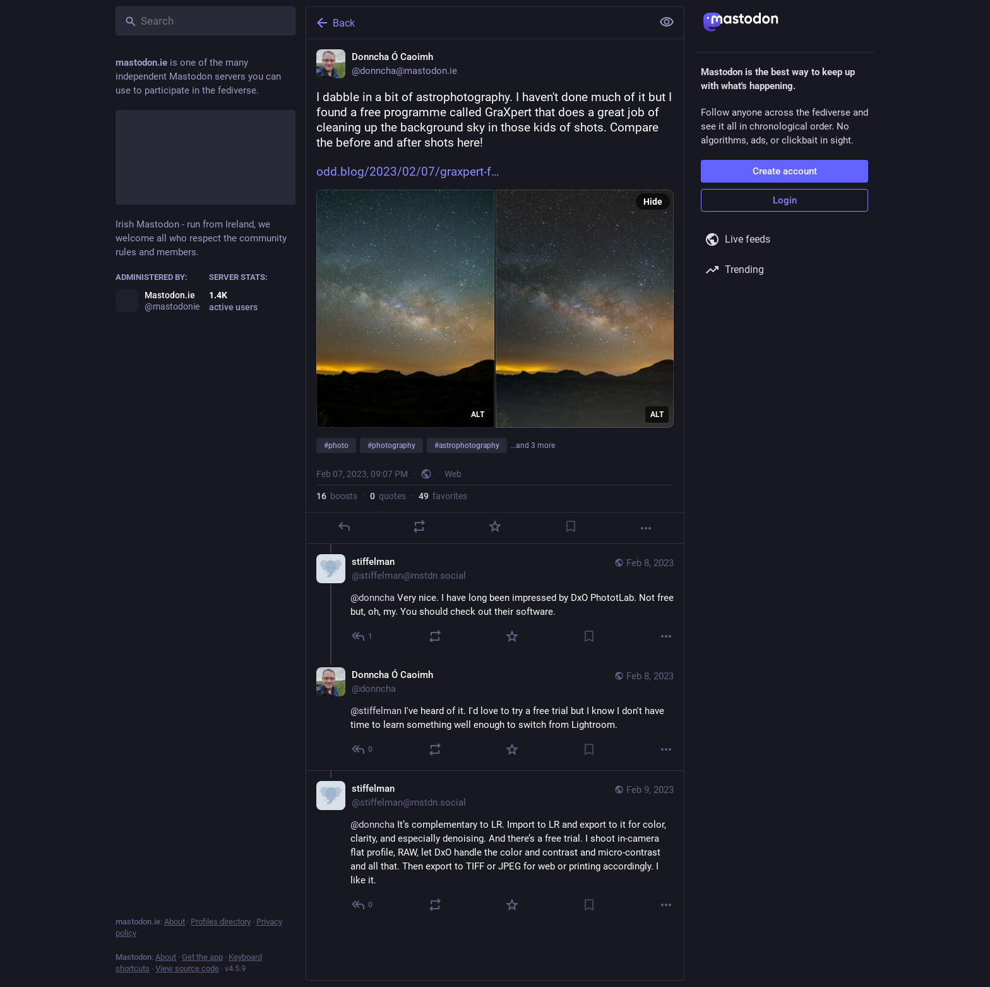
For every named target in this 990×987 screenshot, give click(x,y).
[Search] (205, 20)
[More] (645, 528)
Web (453, 474)
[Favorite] (495, 526)
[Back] (478, 23)
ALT (477, 414)
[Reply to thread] (362, 636)
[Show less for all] (667, 22)
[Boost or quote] (419, 526)
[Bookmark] (570, 526)
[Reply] (344, 526)
